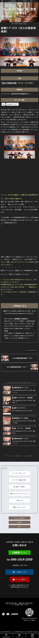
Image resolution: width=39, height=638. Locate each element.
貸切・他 (19, 500)
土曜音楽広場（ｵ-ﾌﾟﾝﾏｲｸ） (21, 387)
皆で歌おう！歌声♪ (19, 487)
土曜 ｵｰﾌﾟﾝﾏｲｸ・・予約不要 (21, 428)
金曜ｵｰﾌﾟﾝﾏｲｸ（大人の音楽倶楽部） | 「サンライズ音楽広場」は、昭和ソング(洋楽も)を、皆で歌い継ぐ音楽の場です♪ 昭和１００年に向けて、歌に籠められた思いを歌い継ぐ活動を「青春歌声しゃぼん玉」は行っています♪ (19, 1)
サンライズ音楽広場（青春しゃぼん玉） (19, 11)
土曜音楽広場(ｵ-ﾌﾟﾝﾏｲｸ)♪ (21, 438)
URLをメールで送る (29, 620)
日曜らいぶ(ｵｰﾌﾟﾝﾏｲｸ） (19, 507)
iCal (3, 104)
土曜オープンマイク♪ (19, 408)
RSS (19, 527)
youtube (8, 614)
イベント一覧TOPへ (19, 518)
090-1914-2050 (19, 562)
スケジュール (19, 637)
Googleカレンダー (12, 104)
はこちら (23, 552)
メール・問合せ (20, 579)
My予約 (19, 522)
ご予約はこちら (21, 572)
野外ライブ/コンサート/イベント (19, 494)
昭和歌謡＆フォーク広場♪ (21, 418)
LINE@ (14, 614)
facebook (3, 614)
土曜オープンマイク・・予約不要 (22, 398)
